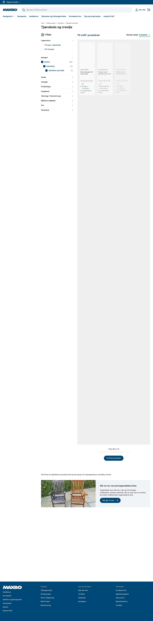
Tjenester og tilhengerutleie (53, 16)
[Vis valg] (8, 16)
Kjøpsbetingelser (122, 594)
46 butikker (56, 355)
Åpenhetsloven (121, 601)
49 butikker (136, 420)
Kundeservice (75, 16)
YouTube (81, 594)
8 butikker (109, 420)
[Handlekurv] (148, 10)
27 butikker (136, 161)
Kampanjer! (7, 603)
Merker (5, 607)
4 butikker (135, 485)
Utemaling (61, 23)
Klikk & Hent (45, 601)
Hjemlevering (46, 605)
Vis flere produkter (95, 509)
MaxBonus (33, 16)
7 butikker (135, 226)
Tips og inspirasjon (92, 16)
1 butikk (81, 226)
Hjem (42, 23)
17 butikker (55, 290)
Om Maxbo (7, 596)
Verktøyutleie (46, 594)
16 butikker (109, 96)
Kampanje (21, 16)
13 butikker (82, 485)
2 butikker (109, 226)
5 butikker (135, 290)
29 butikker (56, 226)
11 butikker (55, 96)
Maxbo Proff (108, 16)
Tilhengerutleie (46, 590)
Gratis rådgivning (47, 598)
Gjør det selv (83, 590)
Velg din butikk (13, 2)
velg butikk (18, 34)
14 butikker (109, 293)
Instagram (82, 601)
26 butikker (82, 355)
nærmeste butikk (55, 487)
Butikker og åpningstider (12, 599)
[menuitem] (20, 51)
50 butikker (82, 161)
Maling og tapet (51, 23)
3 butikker (55, 163)
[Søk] (76, 9)
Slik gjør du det (110, 552)
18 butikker (109, 161)
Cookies (119, 605)
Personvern (120, 598)
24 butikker (109, 355)
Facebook (82, 598)
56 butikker (136, 96)
